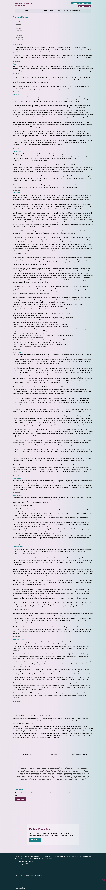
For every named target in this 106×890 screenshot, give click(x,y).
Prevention (19, 35)
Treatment (19, 33)
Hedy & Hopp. (22, 888)
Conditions (43, 11)
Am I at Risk (19, 37)
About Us (34, 11)
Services (52, 11)
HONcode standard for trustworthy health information (72, 733)
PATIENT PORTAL (84, 6)
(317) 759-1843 (28, 3)
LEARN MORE (35, 840)
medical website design (43, 737)
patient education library (30, 726)
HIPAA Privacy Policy (39, 858)
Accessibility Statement (23, 858)
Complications (20, 39)
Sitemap (49, 858)
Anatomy (18, 24)
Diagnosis (19, 31)
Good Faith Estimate (47, 856)
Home (27, 11)
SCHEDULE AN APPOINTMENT (80, 3)
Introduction (20, 22)
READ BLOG (20, 799)
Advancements (20, 42)
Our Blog (19, 789)
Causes (18, 26)
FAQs (58, 11)
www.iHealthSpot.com (43, 715)
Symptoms (19, 28)
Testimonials (66, 11)
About (22, 856)
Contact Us (76, 11)
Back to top (17, 61)
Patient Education (41, 829)
